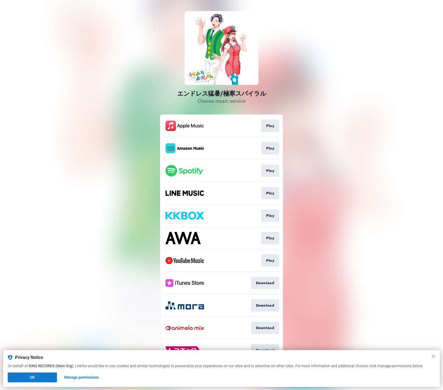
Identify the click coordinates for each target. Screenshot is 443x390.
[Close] (433, 356)
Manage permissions (81, 377)
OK (32, 377)
